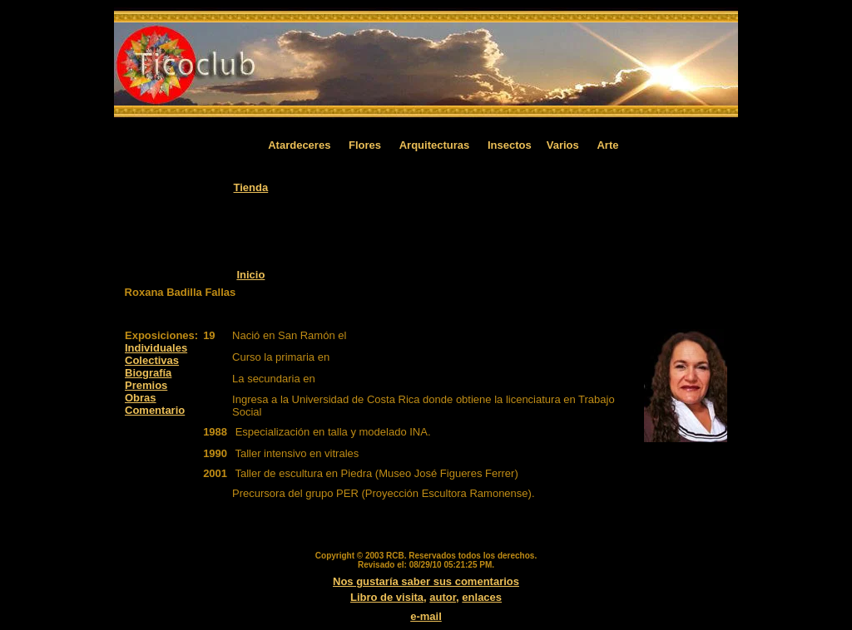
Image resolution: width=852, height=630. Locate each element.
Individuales (156, 348)
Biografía (148, 373)
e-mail (426, 616)
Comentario (155, 410)
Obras (140, 397)
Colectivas (152, 360)
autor (442, 597)
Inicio (250, 274)
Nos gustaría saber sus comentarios (426, 581)
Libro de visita (387, 597)
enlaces (482, 597)
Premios (146, 385)
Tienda (251, 187)
